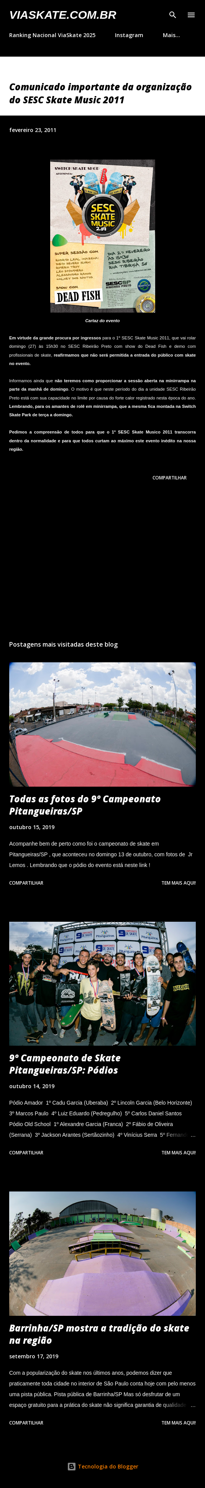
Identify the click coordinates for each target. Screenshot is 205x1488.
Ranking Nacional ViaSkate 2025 (52, 35)
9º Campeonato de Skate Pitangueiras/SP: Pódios (65, 1063)
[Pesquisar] (172, 13)
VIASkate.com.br (62, 14)
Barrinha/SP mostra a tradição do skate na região (99, 1334)
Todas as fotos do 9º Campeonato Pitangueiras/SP (85, 804)
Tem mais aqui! (178, 883)
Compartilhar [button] (170, 477)
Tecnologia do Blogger (102, 1466)
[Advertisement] (102, 562)
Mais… (171, 35)
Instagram (129, 35)
